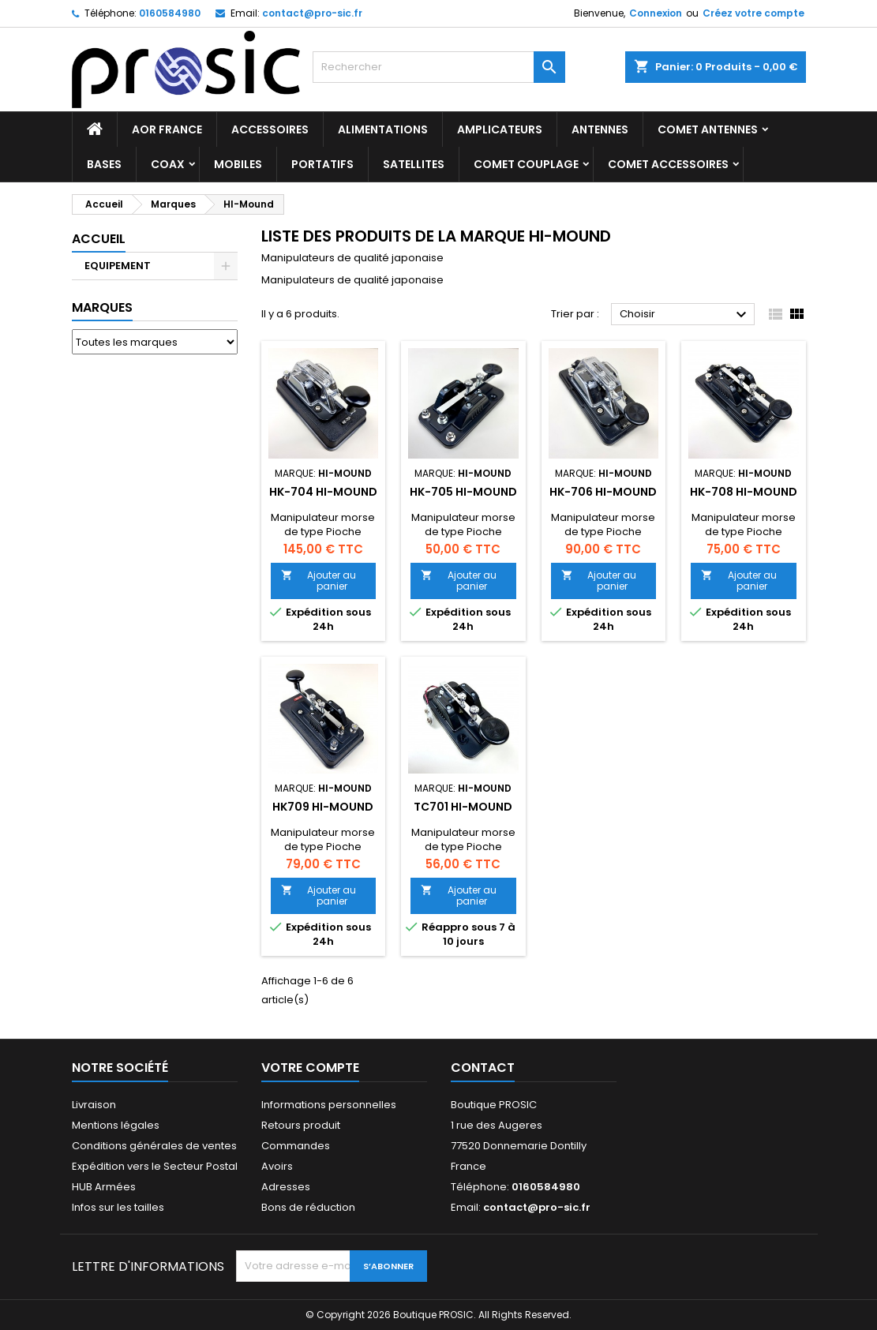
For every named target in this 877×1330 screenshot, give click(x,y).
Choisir (685, 314)
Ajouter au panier (319, 580)
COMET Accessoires (668, 164)
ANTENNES (600, 129)
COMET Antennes (708, 129)
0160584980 (170, 13)
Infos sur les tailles (118, 1207)
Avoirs (277, 1166)
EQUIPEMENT (117, 265)
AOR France (167, 129)
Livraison (94, 1104)
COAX (168, 164)
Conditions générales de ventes (154, 1145)
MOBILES (238, 164)
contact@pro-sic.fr (312, 13)
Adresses (285, 1186)
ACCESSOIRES (270, 129)
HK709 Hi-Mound (322, 807)
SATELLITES (413, 164)
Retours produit (300, 1125)
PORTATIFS (322, 164)
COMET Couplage (526, 164)
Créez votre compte (753, 13)
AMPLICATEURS (499, 129)
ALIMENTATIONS (383, 129)
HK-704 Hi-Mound (323, 492)
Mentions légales (115, 1125)
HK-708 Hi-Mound (743, 492)
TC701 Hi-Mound (463, 807)
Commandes (295, 1145)
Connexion (655, 13)
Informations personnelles (328, 1104)
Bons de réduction (308, 1207)
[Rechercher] (439, 67)
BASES (104, 164)
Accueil (99, 239)
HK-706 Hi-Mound (603, 492)
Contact (483, 1067)
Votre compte (310, 1067)
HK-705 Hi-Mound (463, 492)
